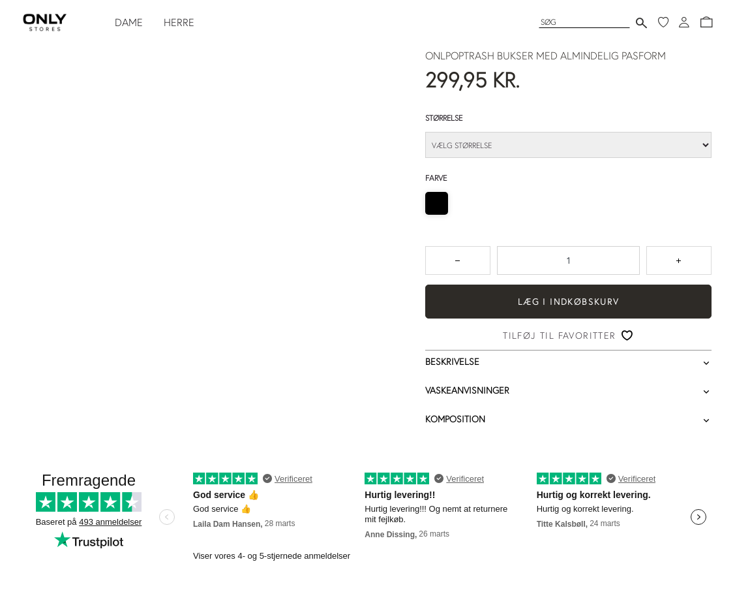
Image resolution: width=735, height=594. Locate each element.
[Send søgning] (641, 22)
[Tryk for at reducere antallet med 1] (457, 260)
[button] (706, 22)
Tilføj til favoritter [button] (559, 335)
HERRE (179, 22)
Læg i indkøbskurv (569, 301)
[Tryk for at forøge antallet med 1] (679, 260)
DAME (129, 22)
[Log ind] (684, 22)
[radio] (436, 203)
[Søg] (584, 22)
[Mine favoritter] (663, 22)
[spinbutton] (568, 260)
